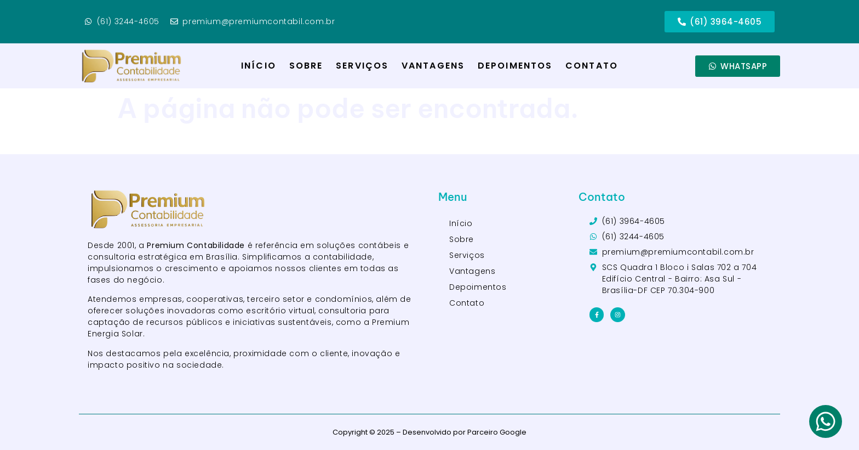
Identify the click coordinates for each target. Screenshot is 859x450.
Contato (591, 65)
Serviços (362, 65)
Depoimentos (515, 65)
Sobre (306, 65)
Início (258, 65)
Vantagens (433, 65)
